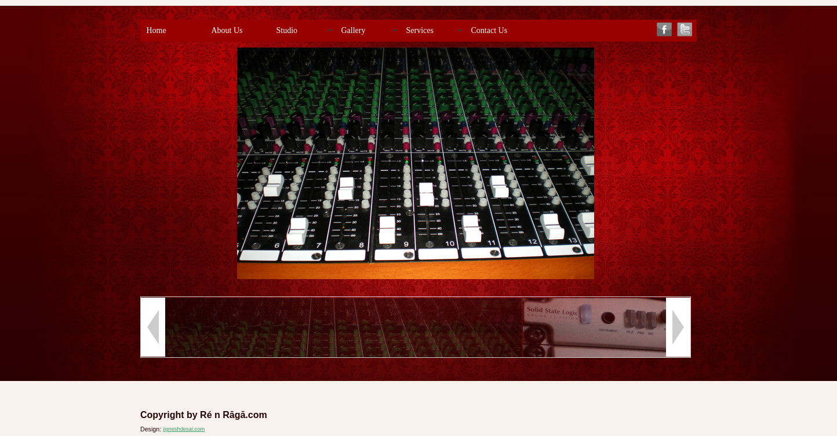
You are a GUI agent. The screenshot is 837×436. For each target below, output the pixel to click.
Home (156, 30)
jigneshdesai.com (184, 429)
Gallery (353, 30)
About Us (227, 30)
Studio (287, 30)
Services (420, 30)
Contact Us (489, 30)
